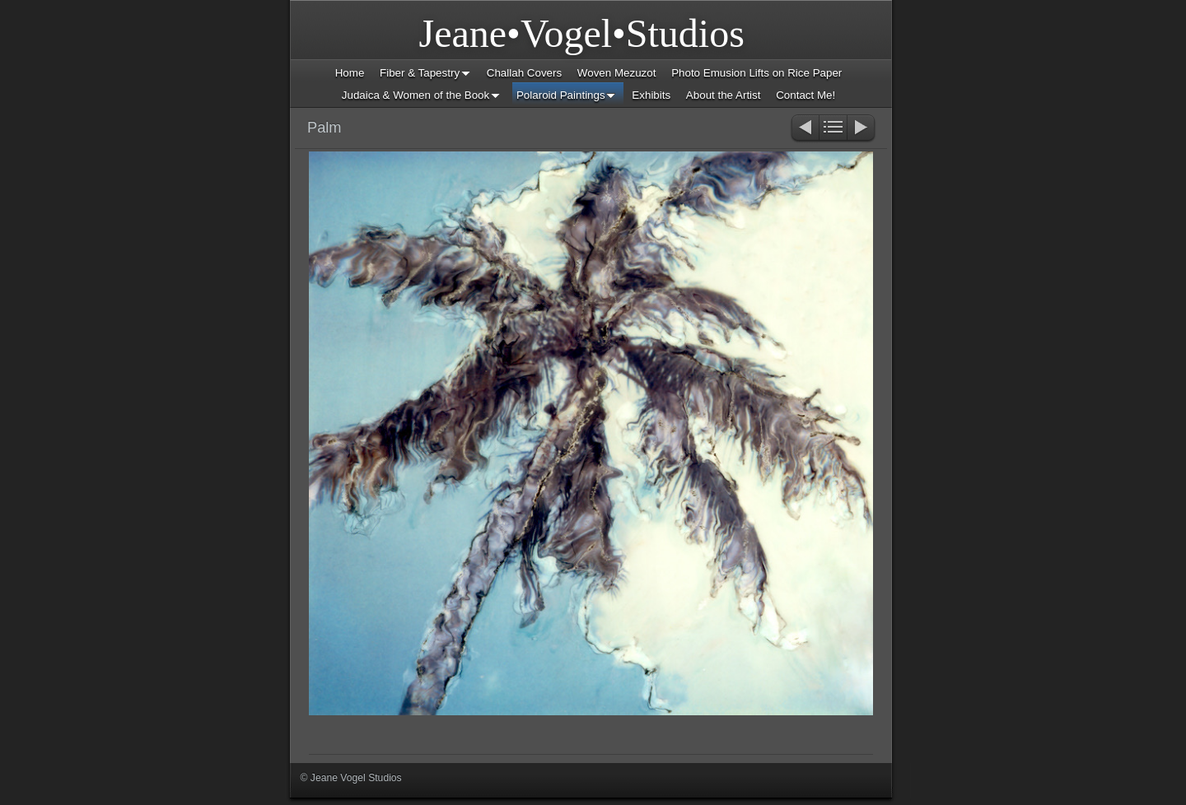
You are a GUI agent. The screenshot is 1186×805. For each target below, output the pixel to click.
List (833, 128)
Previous (804, 128)
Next (861, 128)
